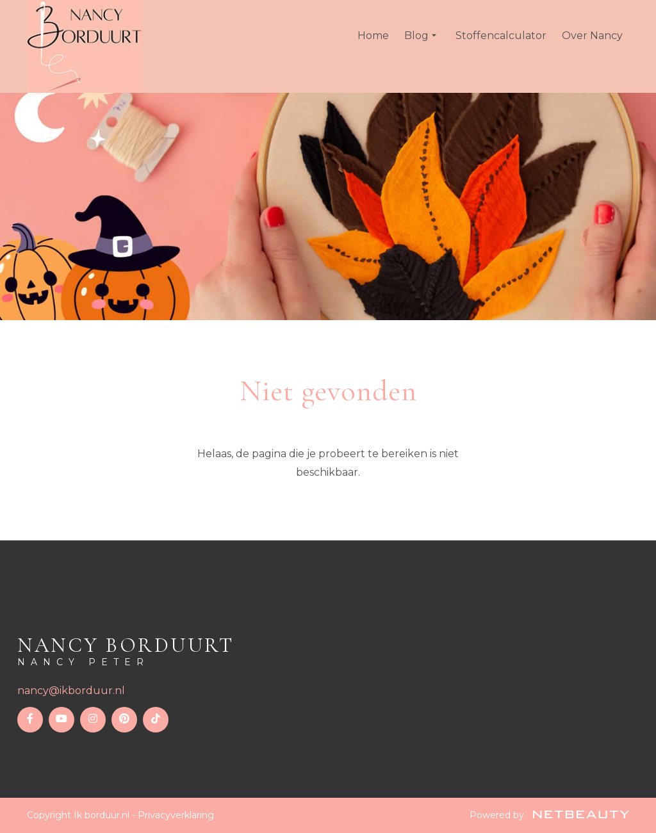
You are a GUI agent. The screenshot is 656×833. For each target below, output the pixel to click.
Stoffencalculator (500, 35)
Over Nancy (592, 35)
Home (373, 35)
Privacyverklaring (176, 815)
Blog (422, 36)
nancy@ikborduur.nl (71, 690)
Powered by (549, 815)
